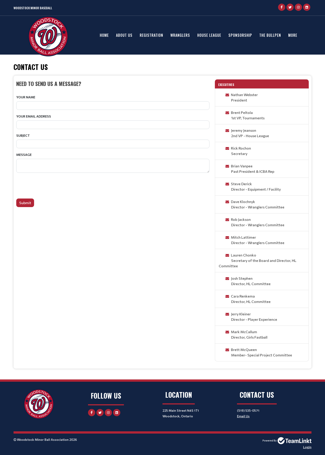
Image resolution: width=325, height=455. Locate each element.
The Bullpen (270, 35)
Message (24, 155)
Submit (25, 203)
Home (104, 35)
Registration (151, 35)
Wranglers (180, 35)
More (292, 35)
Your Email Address (33, 116)
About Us (124, 35)
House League (209, 35)
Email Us (243, 416)
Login (307, 447)
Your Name (25, 97)
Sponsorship (240, 35)
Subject (23, 135)
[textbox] (112, 83)
